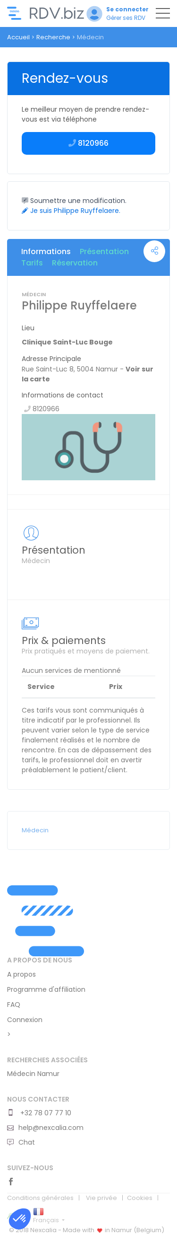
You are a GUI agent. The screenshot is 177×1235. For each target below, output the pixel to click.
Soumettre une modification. (74, 200)
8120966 (88, 143)
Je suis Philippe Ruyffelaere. (71, 210)
